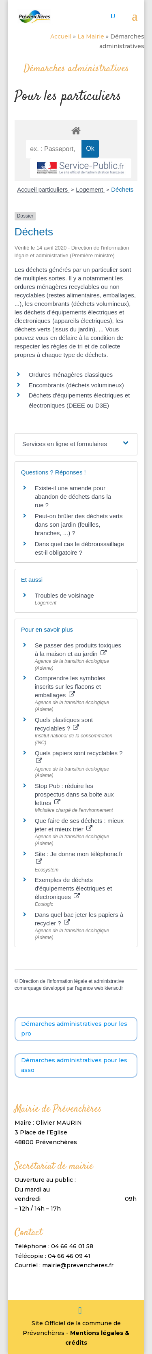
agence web (90, 988)
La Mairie (90, 36)
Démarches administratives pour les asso (74, 1065)
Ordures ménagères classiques (71, 374)
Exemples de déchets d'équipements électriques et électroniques (73, 888)
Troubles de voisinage (64, 595)
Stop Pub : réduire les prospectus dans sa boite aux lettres (74, 794)
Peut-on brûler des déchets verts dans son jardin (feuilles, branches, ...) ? (79, 524)
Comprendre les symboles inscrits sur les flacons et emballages (70, 686)
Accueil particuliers (43, 189)
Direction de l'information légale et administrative (71, 981)
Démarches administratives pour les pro (74, 1028)
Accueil (60, 36)
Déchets (122, 189)
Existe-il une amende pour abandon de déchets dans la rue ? (73, 496)
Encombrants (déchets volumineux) (76, 385)
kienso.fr (114, 988)
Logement (90, 189)
